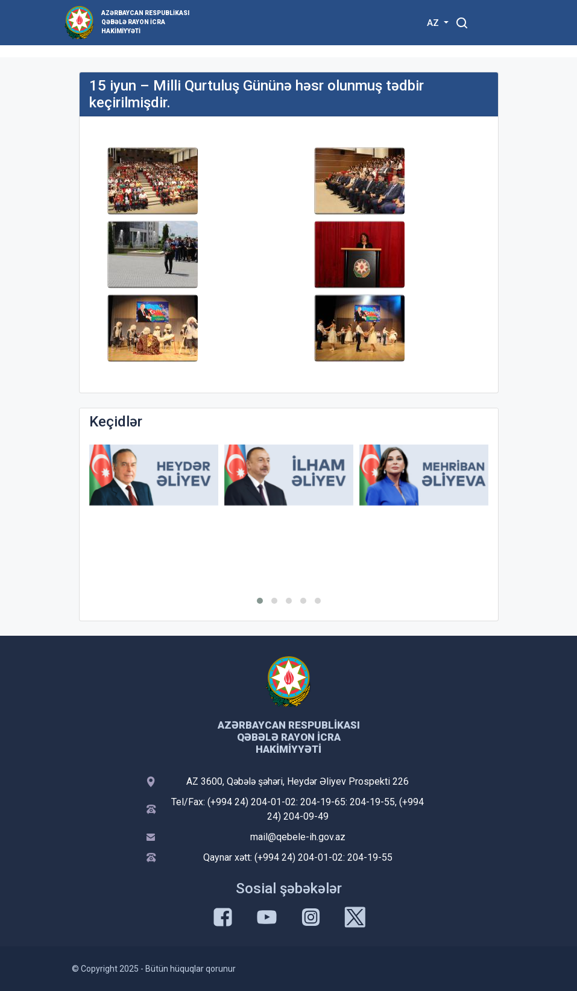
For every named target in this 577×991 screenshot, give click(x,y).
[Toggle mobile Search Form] (462, 21)
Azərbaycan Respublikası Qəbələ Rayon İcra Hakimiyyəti (145, 22)
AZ (434, 22)
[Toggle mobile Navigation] (492, 22)
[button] (260, 601)
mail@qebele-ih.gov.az (297, 837)
